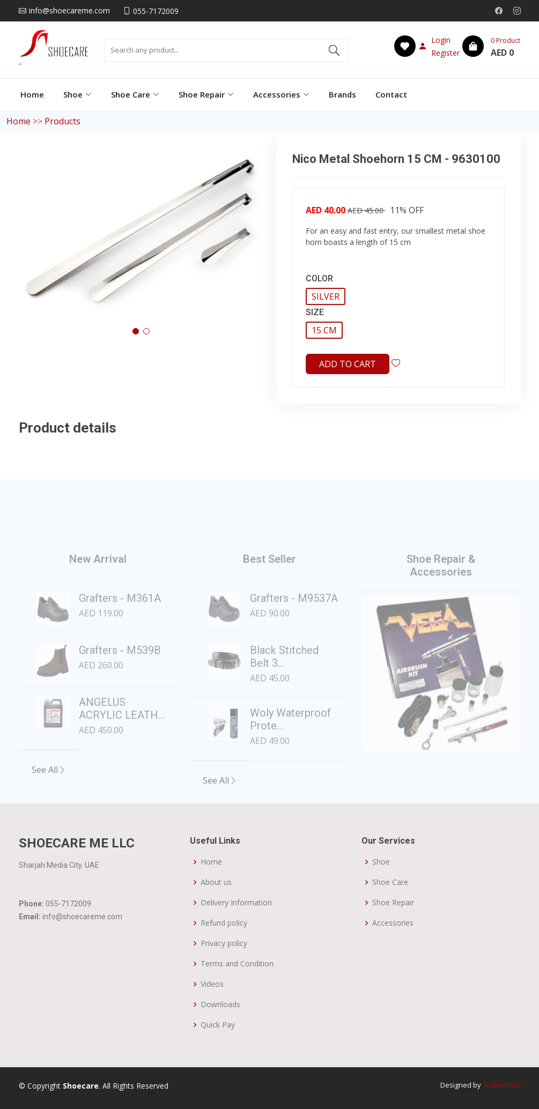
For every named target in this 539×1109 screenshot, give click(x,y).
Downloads (220, 1004)
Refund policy (224, 923)
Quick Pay (218, 1025)
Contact (391, 94)
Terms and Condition (237, 963)
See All (49, 787)
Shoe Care (390, 882)
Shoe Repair (393, 902)
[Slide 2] (441, 755)
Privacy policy (224, 943)
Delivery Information (236, 902)
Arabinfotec (502, 1085)
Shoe (381, 862)
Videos (212, 984)
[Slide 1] (422, 755)
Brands (342, 94)
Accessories (393, 923)
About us (216, 882)
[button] (135, 331)
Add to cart (347, 364)
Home (32, 94)
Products (62, 121)
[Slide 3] (460, 755)
